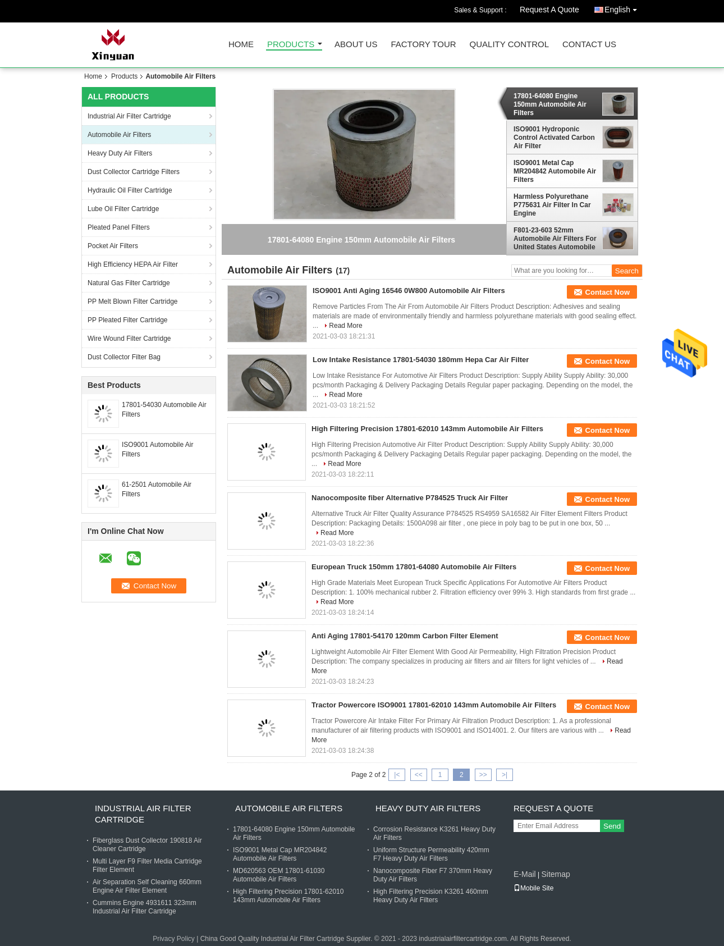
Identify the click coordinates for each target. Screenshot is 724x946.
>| (504, 775)
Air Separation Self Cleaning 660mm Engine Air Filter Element (147, 886)
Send (612, 826)
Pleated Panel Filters (119, 227)
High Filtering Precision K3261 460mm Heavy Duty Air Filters (430, 896)
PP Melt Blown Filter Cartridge (133, 301)
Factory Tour (423, 44)
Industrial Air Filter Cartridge (129, 116)
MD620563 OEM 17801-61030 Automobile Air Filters (278, 875)
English (623, 7)
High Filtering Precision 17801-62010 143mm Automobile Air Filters (427, 428)
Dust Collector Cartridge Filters (134, 172)
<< (419, 775)
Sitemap (555, 874)
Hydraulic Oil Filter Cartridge (130, 190)
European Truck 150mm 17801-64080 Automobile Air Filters (413, 567)
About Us (355, 44)
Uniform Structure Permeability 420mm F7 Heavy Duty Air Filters (431, 854)
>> (483, 775)
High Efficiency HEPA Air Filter (133, 264)
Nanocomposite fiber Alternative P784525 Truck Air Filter (409, 497)
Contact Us (589, 44)
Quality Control (509, 44)
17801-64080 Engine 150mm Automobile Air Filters (550, 104)
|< (397, 775)
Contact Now (607, 292)
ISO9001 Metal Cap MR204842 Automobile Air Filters (555, 171)
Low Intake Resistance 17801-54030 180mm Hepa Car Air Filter (421, 359)
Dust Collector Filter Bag (124, 357)
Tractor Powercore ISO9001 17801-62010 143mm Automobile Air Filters (433, 705)
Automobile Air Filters (119, 135)
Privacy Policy (174, 939)
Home (241, 44)
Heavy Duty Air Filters (120, 153)
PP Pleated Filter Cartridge (128, 320)
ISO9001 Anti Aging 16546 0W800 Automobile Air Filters (409, 290)
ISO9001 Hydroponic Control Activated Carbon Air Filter (554, 137)
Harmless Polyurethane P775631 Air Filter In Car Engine (552, 205)
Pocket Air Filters (113, 246)
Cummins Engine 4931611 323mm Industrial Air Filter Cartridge (144, 907)
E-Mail (525, 874)
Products (290, 44)
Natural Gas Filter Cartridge (129, 283)
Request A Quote (549, 9)
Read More (345, 326)
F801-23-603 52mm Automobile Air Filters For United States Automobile (555, 238)
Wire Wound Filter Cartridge (129, 338)
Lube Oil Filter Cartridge (123, 209)
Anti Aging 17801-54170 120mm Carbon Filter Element (404, 636)
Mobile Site (533, 888)
